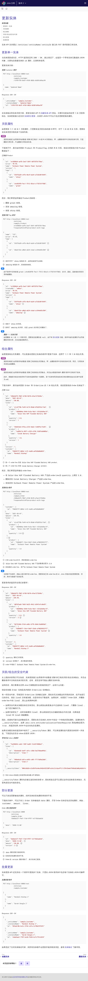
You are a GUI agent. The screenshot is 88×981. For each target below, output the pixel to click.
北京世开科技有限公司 (20, 977)
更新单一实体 (7, 26)
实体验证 (68, 947)
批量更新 (6, 40)
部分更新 (6, 37)
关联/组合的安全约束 (10, 34)
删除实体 (82, 956)
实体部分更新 (29, 116)
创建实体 (5, 956)
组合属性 (6, 32)
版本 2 (22, 3)
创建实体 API (46, 113)
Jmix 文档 (8, 3)
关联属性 (6, 29)
